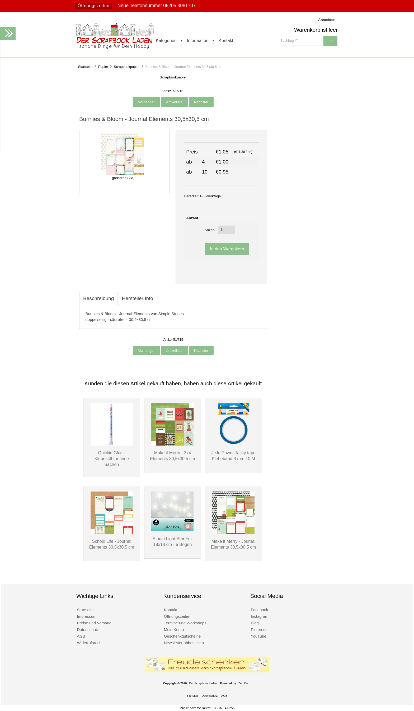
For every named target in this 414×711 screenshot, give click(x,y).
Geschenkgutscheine (182, 636)
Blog (255, 623)
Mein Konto (174, 629)
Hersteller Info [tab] (137, 298)
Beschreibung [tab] (98, 298)
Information (198, 40)
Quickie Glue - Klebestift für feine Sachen (112, 458)
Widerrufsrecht (89, 642)
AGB (81, 636)
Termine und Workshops (185, 623)
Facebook (259, 609)
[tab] (161, 295)
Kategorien (166, 40)
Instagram (260, 616)
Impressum (86, 616)
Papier (103, 67)
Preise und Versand (94, 623)
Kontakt (226, 40)
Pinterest (258, 629)
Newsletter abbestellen (184, 642)
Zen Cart (244, 683)
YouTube (258, 636)
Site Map (192, 695)
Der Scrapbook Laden (203, 683)
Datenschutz (88, 629)
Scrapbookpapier (127, 67)
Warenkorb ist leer (316, 30)
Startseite (85, 67)
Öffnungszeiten (94, 5)
